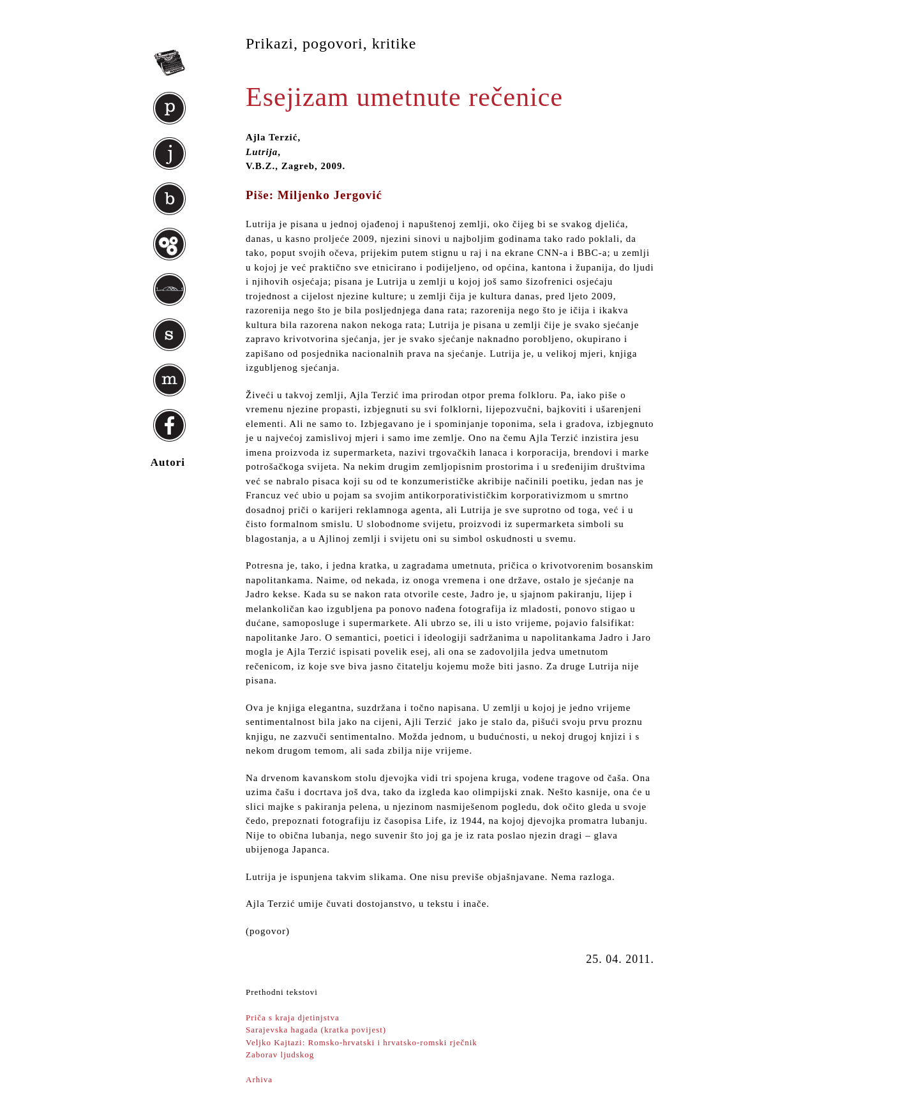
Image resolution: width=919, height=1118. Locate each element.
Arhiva (259, 1079)
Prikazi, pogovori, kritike (331, 43)
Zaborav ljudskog (280, 1054)
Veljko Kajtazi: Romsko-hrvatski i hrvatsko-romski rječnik (361, 1042)
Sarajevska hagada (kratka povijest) (316, 1029)
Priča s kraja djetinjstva (293, 1017)
